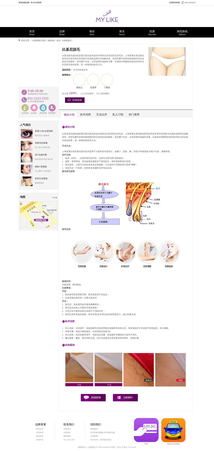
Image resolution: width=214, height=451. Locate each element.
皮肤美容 (51, 40)
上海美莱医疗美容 (38, 40)
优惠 (152, 33)
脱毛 (58, 40)
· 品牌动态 (39, 429)
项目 (92, 33)
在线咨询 (67, 429)
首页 (32, 33)
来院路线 (182, 33)
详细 (54, 197)
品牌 (62, 33)
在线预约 (67, 432)
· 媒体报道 (39, 436)
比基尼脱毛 (66, 40)
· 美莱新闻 (39, 432)
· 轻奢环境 (39, 440)
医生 (122, 33)
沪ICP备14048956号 (103, 447)
